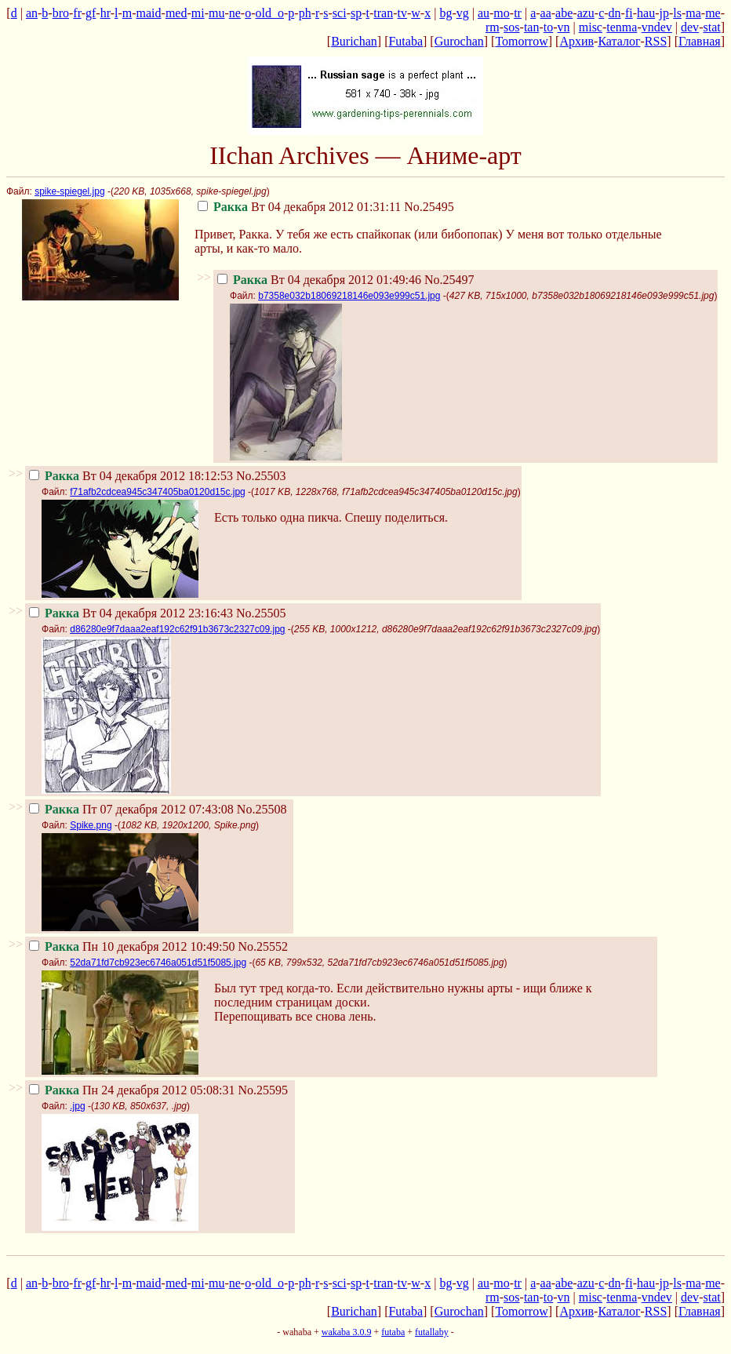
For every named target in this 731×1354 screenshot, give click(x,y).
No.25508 (262, 809)
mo (501, 13)
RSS (656, 41)
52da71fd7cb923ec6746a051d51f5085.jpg (158, 962)
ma (693, 13)
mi (198, 13)
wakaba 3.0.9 (347, 1332)
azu (586, 13)
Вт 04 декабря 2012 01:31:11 (299, 206)
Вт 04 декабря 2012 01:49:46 (319, 279)
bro (61, 13)
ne (235, 13)
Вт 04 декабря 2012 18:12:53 (131, 475)
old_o (270, 13)
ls (677, 13)
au (483, 13)
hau (646, 13)
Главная (699, 41)
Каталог (619, 41)
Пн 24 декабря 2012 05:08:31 (132, 1090)
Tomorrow (521, 41)
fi (629, 13)
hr (105, 13)
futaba (393, 1332)
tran (383, 13)
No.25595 (263, 1090)
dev (690, 27)
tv (402, 13)
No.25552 (263, 946)
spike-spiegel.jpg (69, 191)
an (32, 13)
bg (445, 13)
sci (340, 13)
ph (305, 13)
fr (77, 13)
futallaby (432, 1332)
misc (590, 27)
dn (615, 13)
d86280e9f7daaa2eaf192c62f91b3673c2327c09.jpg (177, 629)
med (176, 13)
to (548, 27)
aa (545, 13)
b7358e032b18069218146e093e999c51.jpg (349, 295)
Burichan (354, 41)
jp (663, 13)
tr (518, 13)
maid (149, 13)
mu (216, 13)
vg (462, 13)
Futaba (405, 41)
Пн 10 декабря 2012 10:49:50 (132, 946)
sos (511, 27)
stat (711, 27)
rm (493, 27)
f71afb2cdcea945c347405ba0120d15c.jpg (157, 491)
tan (532, 27)
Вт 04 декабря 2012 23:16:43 (131, 613)
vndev (657, 27)
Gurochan (459, 41)
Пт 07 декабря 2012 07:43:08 (131, 809)
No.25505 (261, 613)
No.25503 (261, 475)
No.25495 (429, 206)
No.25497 (449, 279)
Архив (576, 41)
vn (564, 27)
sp (356, 13)
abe (564, 13)
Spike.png (90, 825)
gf (90, 13)
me (713, 13)
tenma (621, 27)
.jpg (77, 1106)
